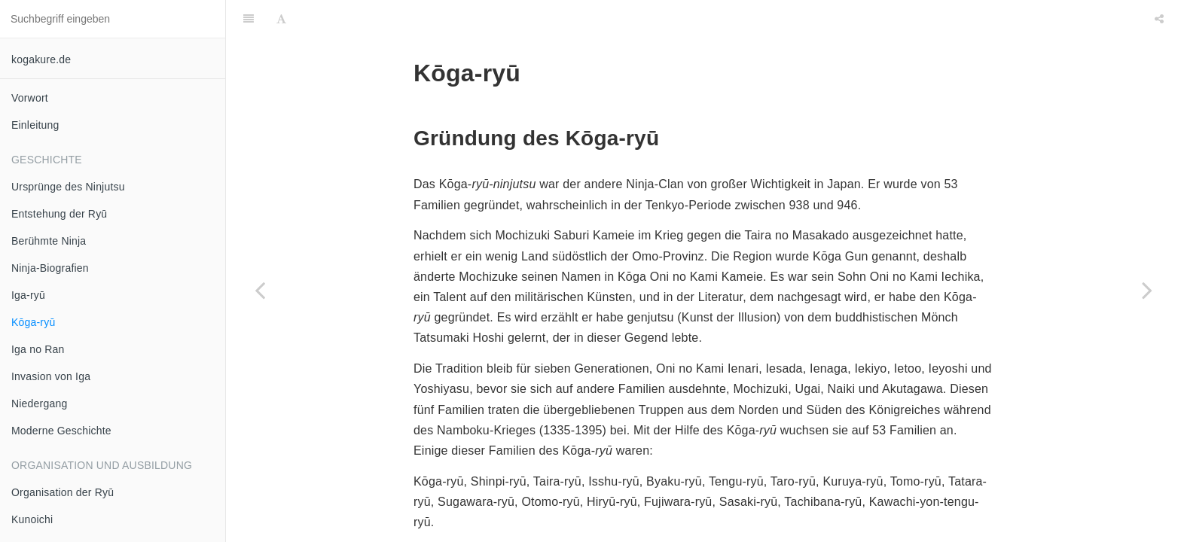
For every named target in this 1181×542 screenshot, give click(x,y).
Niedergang (39, 403)
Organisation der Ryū (62, 492)
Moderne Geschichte (61, 431)
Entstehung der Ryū (59, 214)
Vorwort (29, 98)
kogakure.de (41, 59)
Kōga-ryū (33, 322)
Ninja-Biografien (50, 268)
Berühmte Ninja (48, 241)
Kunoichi (32, 519)
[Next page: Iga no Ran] (1147, 290)
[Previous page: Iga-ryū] (260, 290)
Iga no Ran (38, 349)
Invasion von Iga (50, 376)
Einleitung (35, 125)
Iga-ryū (28, 295)
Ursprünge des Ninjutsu (68, 187)
